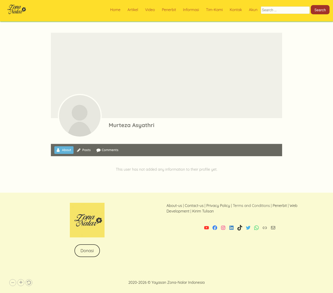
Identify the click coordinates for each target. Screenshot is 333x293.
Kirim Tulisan (203, 211)
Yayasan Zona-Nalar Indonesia (178, 282)
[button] (12, 282)
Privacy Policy (218, 205)
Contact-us (194, 205)
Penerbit (280, 205)
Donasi (87, 250)
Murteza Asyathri (131, 125)
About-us (174, 205)
